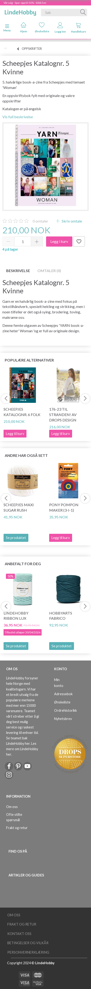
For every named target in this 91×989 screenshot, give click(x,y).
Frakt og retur (17, 828)
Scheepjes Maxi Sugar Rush (19, 507)
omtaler (40, 221)
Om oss (12, 807)
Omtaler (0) (49, 270)
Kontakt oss (19, 934)
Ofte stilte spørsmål (14, 817)
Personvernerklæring (28, 952)
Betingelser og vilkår (27, 943)
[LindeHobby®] (20, 11)
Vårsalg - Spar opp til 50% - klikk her (25, 2)
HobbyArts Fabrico (60, 616)
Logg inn (60, 27)
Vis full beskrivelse (17, 116)
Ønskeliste (42, 27)
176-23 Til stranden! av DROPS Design (63, 414)
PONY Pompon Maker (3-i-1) (63, 507)
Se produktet (16, 538)
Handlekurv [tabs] (78, 27)
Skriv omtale (71, 221)
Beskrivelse (18, 270)
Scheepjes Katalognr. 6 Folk (22, 412)
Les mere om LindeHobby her (22, 748)
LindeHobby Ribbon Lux (16, 616)
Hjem (23, 27)
